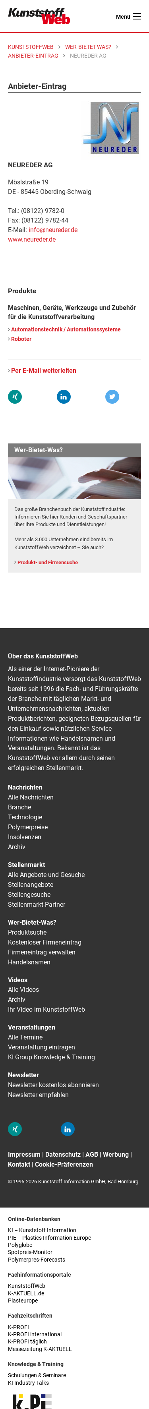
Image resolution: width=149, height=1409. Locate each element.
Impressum (24, 1154)
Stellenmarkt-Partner (36, 904)
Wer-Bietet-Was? (32, 922)
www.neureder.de (32, 239)
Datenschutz (63, 1154)
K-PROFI (18, 1327)
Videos (17, 980)
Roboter (21, 339)
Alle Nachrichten (31, 797)
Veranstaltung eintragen (41, 1047)
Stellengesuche (29, 894)
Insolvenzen (24, 837)
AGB (91, 1154)
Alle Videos (23, 989)
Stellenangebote (30, 884)
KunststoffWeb (26, 1286)
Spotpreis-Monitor (30, 1252)
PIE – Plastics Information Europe (49, 1238)
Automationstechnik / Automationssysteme (66, 329)
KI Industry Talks (28, 1383)
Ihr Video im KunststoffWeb (46, 1009)
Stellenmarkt (26, 865)
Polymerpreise (28, 827)
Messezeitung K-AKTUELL (40, 1349)
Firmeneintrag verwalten (41, 952)
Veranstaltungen (31, 1027)
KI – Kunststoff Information (42, 1230)
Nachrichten (25, 787)
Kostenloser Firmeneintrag (44, 942)
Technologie (25, 817)
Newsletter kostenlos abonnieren (53, 1085)
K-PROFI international (35, 1334)
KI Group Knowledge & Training (51, 1057)
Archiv (16, 847)
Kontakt (19, 1164)
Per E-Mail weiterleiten (43, 370)
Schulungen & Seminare (37, 1375)
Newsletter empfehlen (38, 1095)
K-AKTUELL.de (26, 1293)
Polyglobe (20, 1245)
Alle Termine (25, 1037)
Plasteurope (23, 1300)
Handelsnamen (29, 962)
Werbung (116, 1154)
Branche (19, 807)
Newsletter (23, 1075)
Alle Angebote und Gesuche (46, 875)
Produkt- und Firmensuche (47, 562)
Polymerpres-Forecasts (36, 1259)
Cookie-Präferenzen (64, 1164)
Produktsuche (27, 932)
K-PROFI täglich (27, 1341)
